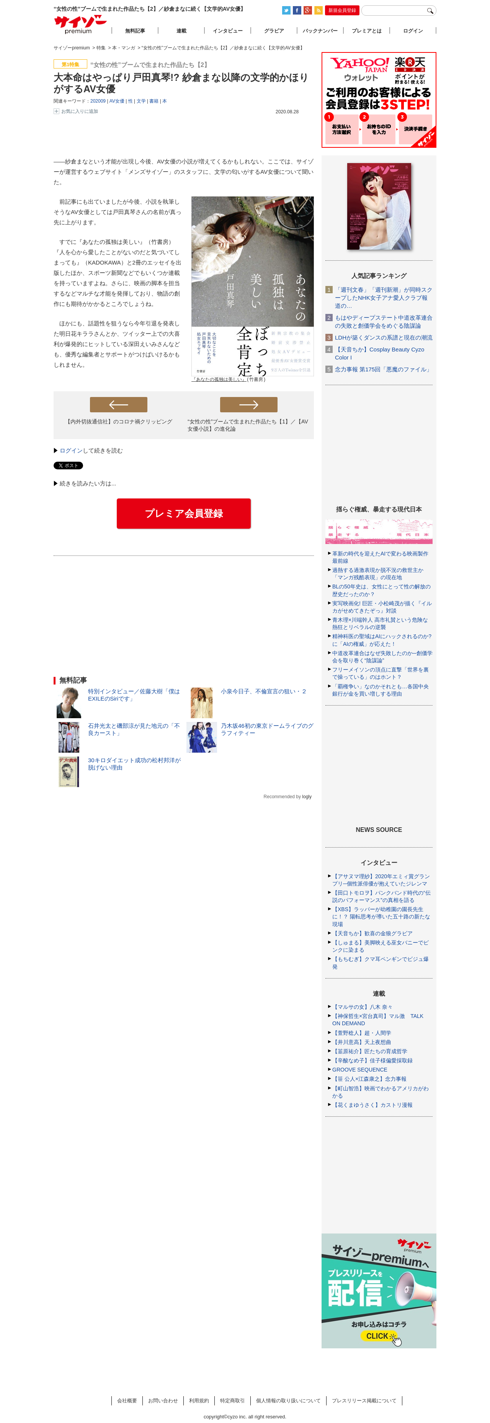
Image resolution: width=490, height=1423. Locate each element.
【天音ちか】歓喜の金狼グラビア (372, 933)
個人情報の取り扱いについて (288, 1400)
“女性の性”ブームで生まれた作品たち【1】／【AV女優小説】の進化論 (248, 425)
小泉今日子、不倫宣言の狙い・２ (264, 691)
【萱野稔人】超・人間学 (361, 1033)
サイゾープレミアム (81, 24)
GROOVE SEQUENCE (359, 1070)
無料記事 (135, 31)
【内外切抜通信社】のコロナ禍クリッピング (118, 421)
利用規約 (199, 1400)
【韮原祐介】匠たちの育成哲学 (369, 1051)
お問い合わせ (163, 1400)
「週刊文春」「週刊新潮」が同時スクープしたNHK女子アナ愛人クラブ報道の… (384, 297)
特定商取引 (232, 1400)
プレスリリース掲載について (364, 1400)
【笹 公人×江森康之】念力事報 (369, 1079)
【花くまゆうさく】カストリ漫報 (372, 1105)
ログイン (71, 450)
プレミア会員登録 (184, 513)
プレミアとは (367, 31)
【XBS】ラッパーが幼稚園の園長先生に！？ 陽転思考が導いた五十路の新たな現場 (381, 916)
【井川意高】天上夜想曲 (361, 1042)
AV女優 (116, 101)
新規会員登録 (342, 10)
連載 (181, 31)
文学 (141, 101)
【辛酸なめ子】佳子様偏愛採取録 (372, 1060)
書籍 (153, 101)
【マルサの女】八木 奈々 (362, 1007)
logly (307, 796)
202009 (98, 101)
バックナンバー (320, 31)
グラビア (274, 31)
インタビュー (228, 31)
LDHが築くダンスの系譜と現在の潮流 (384, 337)
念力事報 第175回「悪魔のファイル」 (383, 369)
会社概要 (127, 1400)
